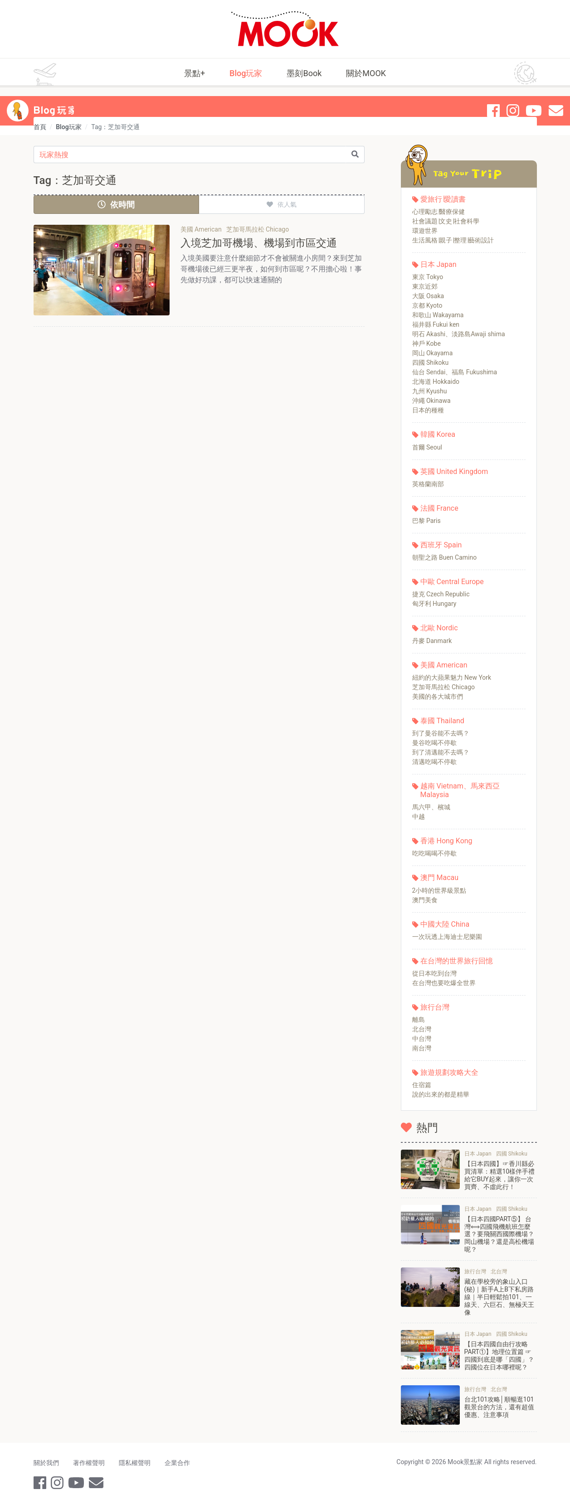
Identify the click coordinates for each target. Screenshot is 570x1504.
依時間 (116, 204)
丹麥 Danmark (432, 640)
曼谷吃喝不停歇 (434, 742)
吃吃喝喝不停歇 (434, 853)
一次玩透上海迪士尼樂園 (447, 936)
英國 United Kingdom (454, 471)
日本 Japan (438, 264)
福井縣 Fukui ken (436, 324)
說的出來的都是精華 (440, 1094)
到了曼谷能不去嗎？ (440, 733)
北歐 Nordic (439, 628)
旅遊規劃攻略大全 (449, 1072)
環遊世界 (425, 230)
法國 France (439, 508)
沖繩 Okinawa (431, 400)
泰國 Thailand (442, 720)
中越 (418, 816)
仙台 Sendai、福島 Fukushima (454, 372)
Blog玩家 (245, 73)
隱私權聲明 (135, 1462)
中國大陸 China (445, 924)
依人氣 (282, 204)
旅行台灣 (434, 1007)
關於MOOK (366, 73)
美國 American (444, 665)
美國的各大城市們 (437, 696)
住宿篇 (421, 1084)
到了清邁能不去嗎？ (440, 752)
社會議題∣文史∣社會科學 (445, 221)
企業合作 (178, 1462)
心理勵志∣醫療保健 (438, 211)
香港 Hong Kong (446, 841)
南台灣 (421, 1048)
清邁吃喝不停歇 (434, 761)
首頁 (40, 127)
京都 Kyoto (427, 305)
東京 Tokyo (427, 276)
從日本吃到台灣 (434, 973)
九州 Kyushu (429, 391)
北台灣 (421, 1029)
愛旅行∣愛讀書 (443, 199)
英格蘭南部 (428, 484)
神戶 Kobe (426, 343)
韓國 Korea (437, 434)
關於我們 (46, 1462)
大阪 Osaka (428, 296)
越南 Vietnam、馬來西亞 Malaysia (460, 790)
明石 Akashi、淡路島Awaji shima (458, 334)
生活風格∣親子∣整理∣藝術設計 (453, 240)
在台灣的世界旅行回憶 (456, 961)
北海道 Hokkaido (436, 381)
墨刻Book (304, 73)
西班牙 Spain (441, 545)
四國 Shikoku (430, 362)
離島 (418, 1019)
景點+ (194, 73)
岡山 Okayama (432, 353)
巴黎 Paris (426, 520)
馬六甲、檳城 (431, 807)
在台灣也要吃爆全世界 (444, 983)
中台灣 (421, 1038)
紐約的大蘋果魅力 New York (452, 677)
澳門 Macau (439, 877)
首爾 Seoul (427, 447)
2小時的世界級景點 (439, 890)
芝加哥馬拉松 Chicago (443, 687)
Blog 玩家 (56, 102)
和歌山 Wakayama (438, 315)
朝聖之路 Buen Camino (444, 557)
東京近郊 (425, 286)
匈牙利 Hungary (434, 603)
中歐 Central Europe (452, 581)
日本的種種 (428, 410)
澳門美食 (425, 900)
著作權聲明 (89, 1462)
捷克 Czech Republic (441, 594)
